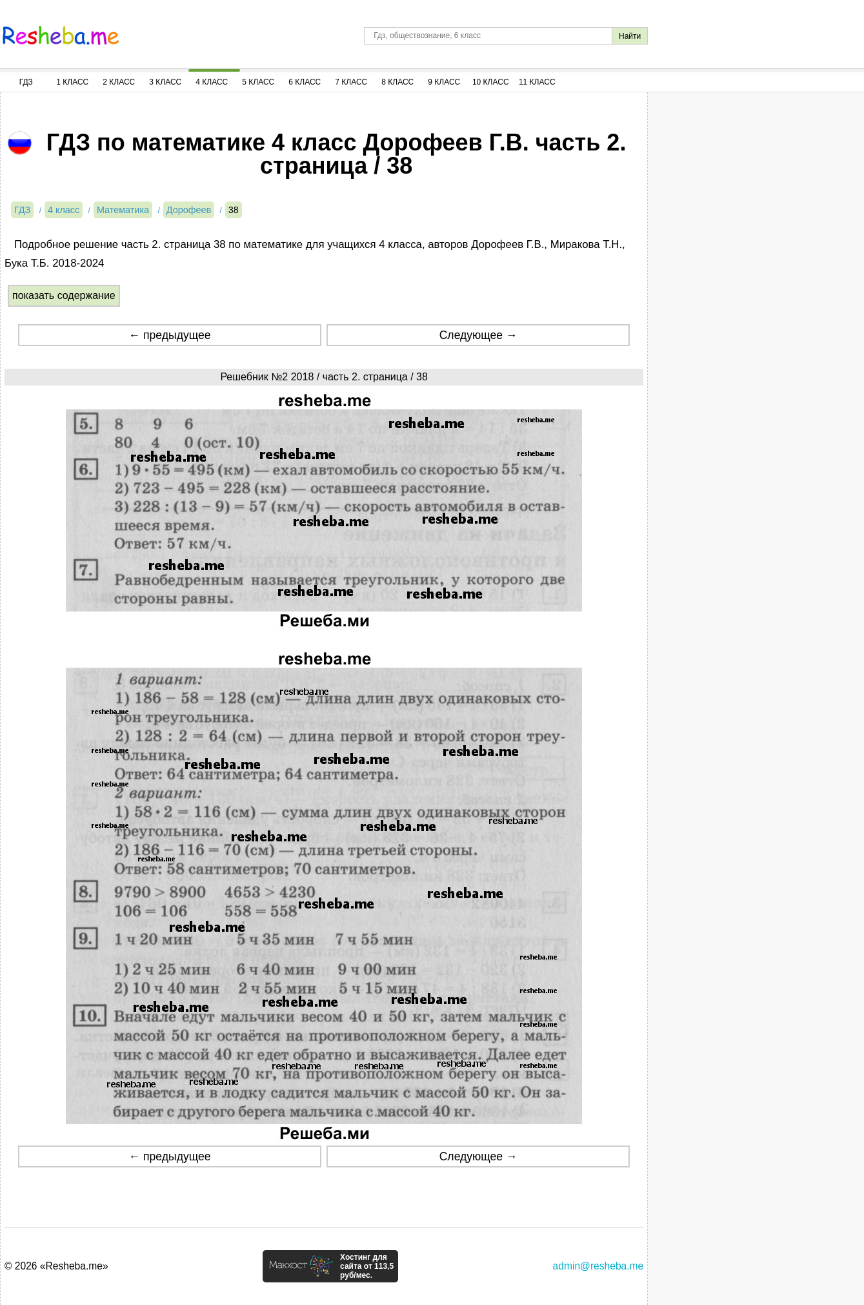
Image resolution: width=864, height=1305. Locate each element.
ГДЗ (26, 82)
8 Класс (397, 82)
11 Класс (537, 82)
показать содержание (64, 295)
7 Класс (351, 82)
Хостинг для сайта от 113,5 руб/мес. (367, 1266)
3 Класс (165, 82)
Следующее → (478, 335)
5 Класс (258, 82)
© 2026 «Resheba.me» (56, 1265)
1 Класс (72, 82)
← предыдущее (170, 335)
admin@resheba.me (598, 1265)
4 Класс (212, 82)
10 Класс (490, 82)
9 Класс (444, 82)
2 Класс (119, 82)
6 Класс (304, 82)
